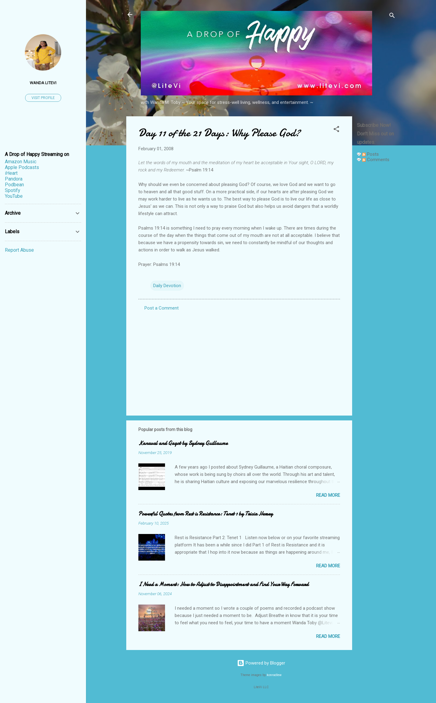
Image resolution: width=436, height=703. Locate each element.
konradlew (274, 675)
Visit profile (43, 98)
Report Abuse (19, 250)
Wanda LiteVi (43, 82)
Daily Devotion (167, 285)
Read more (328, 495)
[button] (336, 130)
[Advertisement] (376, 258)
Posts (370, 154)
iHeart (11, 173)
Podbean (14, 184)
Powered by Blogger (261, 663)
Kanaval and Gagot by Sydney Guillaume (183, 443)
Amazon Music (20, 161)
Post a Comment (161, 308)
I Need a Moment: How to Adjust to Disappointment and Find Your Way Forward (223, 584)
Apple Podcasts (22, 167)
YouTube (14, 196)
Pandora (13, 179)
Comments (375, 159)
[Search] (392, 16)
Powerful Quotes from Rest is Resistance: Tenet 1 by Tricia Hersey (205, 514)
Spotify (12, 190)
